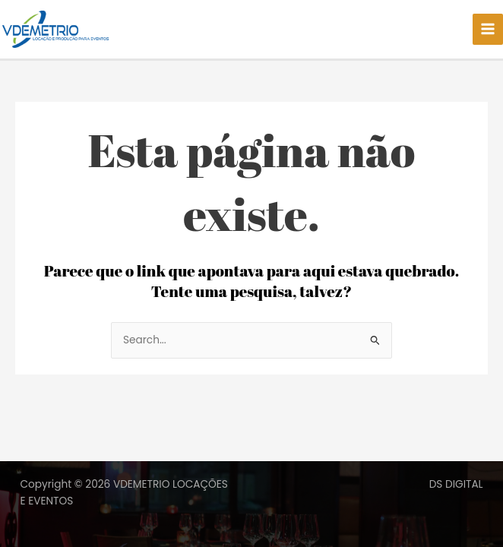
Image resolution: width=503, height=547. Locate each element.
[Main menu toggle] (488, 30)
